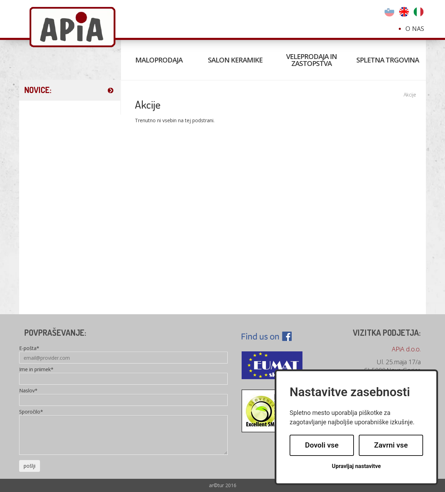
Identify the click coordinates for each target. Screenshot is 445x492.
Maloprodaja (159, 60)
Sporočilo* (31, 412)
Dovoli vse (321, 445)
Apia (72, 27)
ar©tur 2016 (222, 485)
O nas (414, 28)
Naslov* (28, 391)
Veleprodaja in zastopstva (311, 60)
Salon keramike (235, 60)
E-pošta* (29, 348)
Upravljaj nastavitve (356, 466)
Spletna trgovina (387, 60)
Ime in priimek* (36, 370)
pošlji (29, 465)
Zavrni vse (391, 445)
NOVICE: (37, 89)
